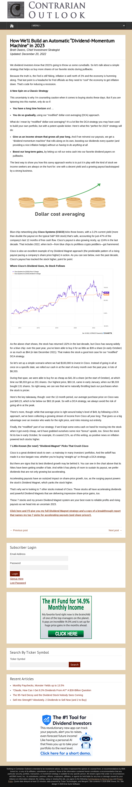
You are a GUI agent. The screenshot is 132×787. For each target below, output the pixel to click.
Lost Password (18, 583)
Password (15, 563)
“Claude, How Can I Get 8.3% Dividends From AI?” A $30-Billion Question (52, 690)
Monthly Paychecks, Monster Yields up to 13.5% (38, 685)
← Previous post (19, 530)
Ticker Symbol (17, 659)
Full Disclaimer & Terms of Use (100, 779)
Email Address (17, 554)
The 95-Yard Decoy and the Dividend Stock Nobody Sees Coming (48, 695)
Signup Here (16, 578)
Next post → (115, 530)
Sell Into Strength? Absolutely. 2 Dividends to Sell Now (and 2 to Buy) (49, 700)
